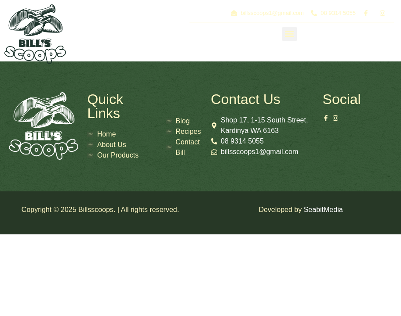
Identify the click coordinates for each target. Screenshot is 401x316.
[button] (289, 34)
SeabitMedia (323, 209)
